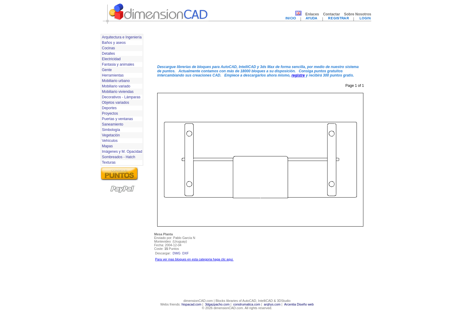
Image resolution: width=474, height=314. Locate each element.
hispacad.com (191, 304)
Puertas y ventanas (117, 119)
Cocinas (108, 48)
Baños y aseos (114, 43)
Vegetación (111, 135)
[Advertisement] (260, 46)
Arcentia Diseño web (299, 304)
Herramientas (113, 75)
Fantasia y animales (118, 64)
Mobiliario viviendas (118, 92)
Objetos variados (115, 102)
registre (298, 75)
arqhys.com (272, 304)
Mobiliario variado (116, 86)
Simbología (111, 130)
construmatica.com (246, 304)
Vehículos (110, 141)
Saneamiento (112, 124)
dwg (176, 253)
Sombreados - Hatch (118, 157)
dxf (185, 253)
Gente (107, 70)
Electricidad (111, 59)
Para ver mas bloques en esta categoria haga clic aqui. (194, 259)
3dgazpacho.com (217, 304)
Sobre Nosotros (357, 14)
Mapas (107, 146)
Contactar (331, 14)
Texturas (108, 162)
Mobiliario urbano (116, 81)
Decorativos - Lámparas (121, 97)
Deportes (109, 108)
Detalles (108, 53)
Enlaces (312, 14)
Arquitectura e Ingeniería (121, 37)
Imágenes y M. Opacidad (122, 151)
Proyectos (110, 113)
